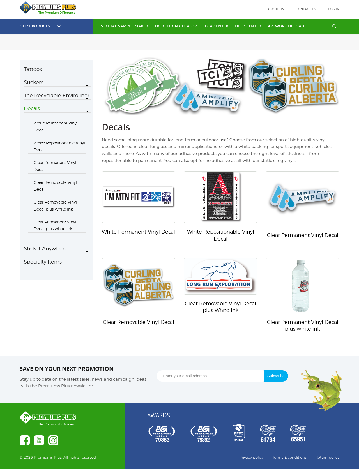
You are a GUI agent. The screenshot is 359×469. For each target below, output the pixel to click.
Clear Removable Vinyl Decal (55, 186)
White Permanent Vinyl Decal (56, 126)
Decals (32, 108)
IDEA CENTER (216, 26)
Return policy (327, 457)
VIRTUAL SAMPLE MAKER (124, 26)
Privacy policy (251, 457)
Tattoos (33, 69)
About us (275, 9)
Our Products (40, 26)
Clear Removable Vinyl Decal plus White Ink (55, 205)
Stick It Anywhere (46, 248)
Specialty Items (43, 262)
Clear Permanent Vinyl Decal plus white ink (55, 225)
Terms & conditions (289, 457)
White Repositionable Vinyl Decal (59, 146)
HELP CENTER (248, 26)
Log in (333, 9)
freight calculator (176, 26)
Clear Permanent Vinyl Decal (55, 166)
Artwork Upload (286, 26)
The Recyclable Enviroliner (56, 95)
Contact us (306, 9)
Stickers (33, 82)
